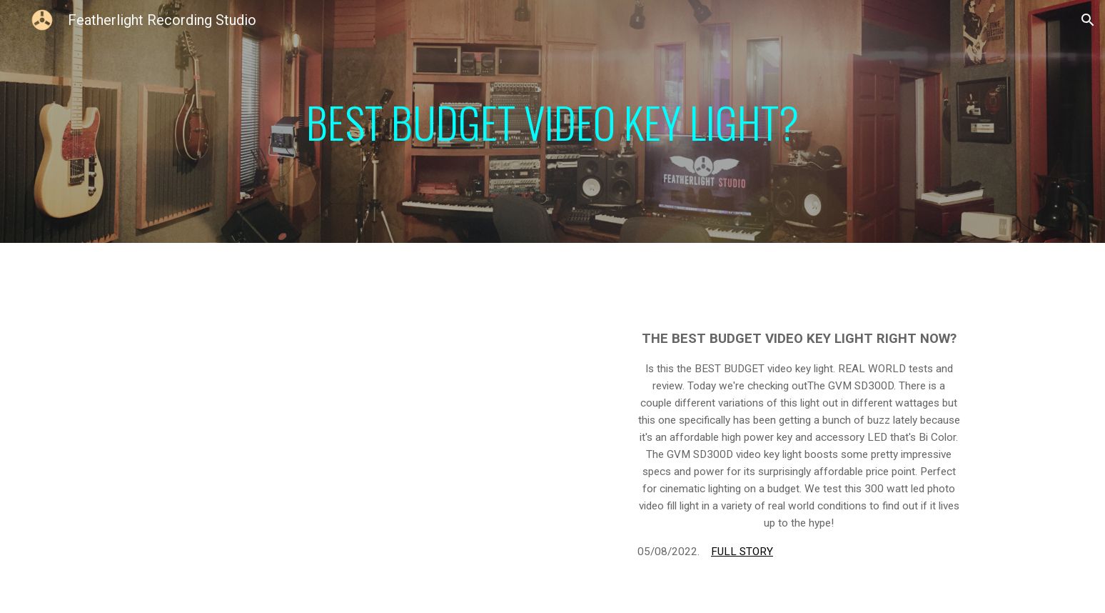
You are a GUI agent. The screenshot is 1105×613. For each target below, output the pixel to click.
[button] (1088, 20)
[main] (552, 121)
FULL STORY (742, 551)
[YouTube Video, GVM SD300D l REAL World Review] (376, 459)
